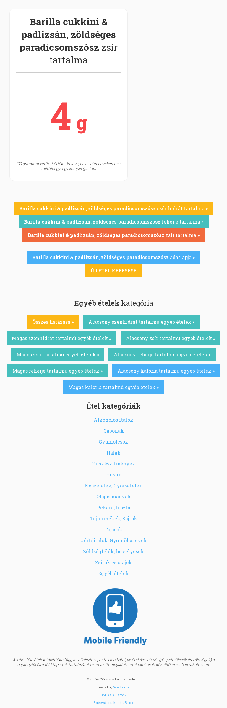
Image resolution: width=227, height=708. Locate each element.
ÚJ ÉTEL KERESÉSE (113, 270)
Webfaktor (121, 687)
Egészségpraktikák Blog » (114, 702)
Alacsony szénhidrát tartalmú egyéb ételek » (141, 322)
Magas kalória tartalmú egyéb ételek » (113, 387)
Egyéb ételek (113, 573)
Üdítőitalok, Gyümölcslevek (113, 540)
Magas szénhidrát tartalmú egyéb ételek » (61, 338)
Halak (113, 452)
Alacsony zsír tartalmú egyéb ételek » (170, 338)
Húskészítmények (113, 463)
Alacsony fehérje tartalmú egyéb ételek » (162, 354)
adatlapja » (113, 257)
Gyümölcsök (113, 441)
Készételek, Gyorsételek (113, 485)
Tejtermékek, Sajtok (113, 518)
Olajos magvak (113, 496)
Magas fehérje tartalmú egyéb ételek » (57, 371)
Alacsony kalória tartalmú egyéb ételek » (166, 371)
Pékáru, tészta (113, 507)
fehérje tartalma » (113, 222)
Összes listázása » (53, 322)
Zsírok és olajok (113, 562)
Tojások (113, 529)
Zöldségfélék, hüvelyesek (113, 551)
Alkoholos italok (113, 420)
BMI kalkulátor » (113, 695)
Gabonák (113, 431)
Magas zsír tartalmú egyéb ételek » (58, 354)
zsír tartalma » (114, 235)
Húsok (113, 474)
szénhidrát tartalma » (113, 208)
